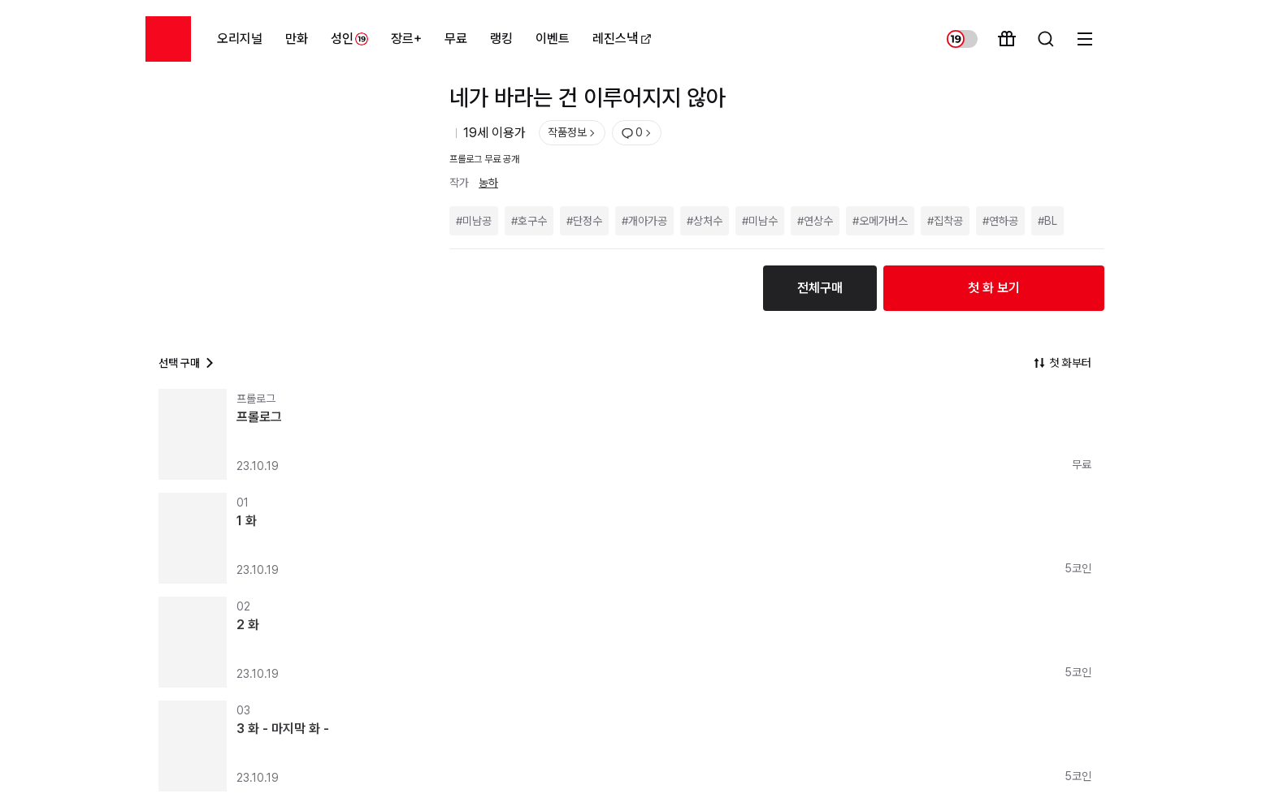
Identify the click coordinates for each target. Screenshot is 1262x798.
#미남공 (474, 220)
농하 (488, 182)
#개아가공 (644, 220)
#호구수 (529, 220)
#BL (1047, 220)
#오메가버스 (880, 220)
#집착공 (945, 220)
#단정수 (584, 220)
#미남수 (760, 220)
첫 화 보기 (994, 287)
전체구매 (820, 287)
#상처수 (704, 220)
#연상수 (815, 220)
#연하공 (1000, 220)
